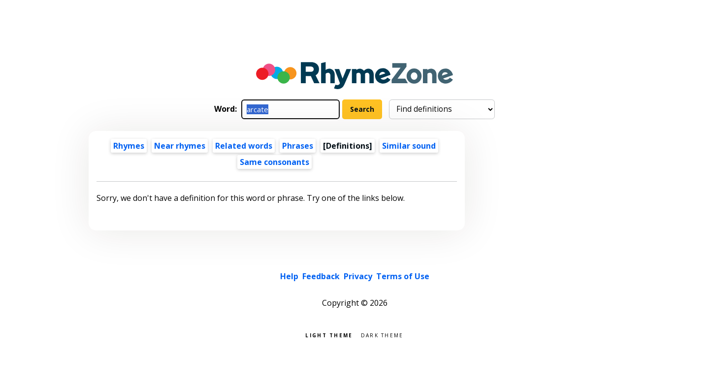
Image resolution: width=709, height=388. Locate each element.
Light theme (329, 334)
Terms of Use (402, 276)
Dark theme (382, 334)
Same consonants (274, 162)
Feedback (321, 276)
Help (289, 276)
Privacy (358, 276)
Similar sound (409, 145)
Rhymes (128, 145)
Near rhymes (179, 145)
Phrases (297, 145)
